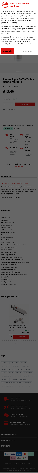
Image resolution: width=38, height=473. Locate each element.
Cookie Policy (5, 33)
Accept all (7, 51)
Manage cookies (27, 51)
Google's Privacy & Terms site (27, 44)
